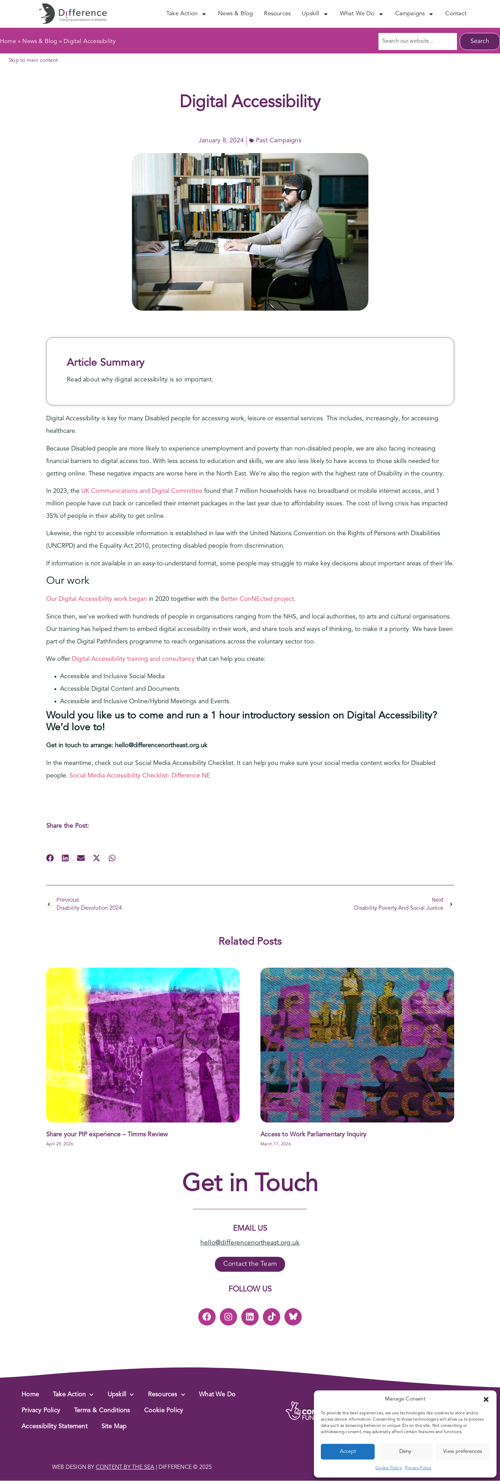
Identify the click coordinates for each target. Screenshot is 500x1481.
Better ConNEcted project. (259, 599)
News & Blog (235, 14)
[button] (486, 1399)
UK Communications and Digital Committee (141, 491)
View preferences (462, 1451)
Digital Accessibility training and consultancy (133, 659)
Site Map (114, 1427)
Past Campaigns (278, 140)
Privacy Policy (418, 1468)
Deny (405, 1451)
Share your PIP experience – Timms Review (107, 1134)
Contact (455, 14)
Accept (348, 1451)
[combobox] (417, 41)
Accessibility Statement (55, 1427)
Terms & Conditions (102, 1411)
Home (8, 41)
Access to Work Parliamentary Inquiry (313, 1134)
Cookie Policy (388, 1468)
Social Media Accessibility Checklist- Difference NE (139, 776)
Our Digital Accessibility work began (96, 599)
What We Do (362, 14)
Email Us (250, 1228)
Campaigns (414, 14)
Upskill (315, 14)
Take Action (186, 14)
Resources (277, 14)
